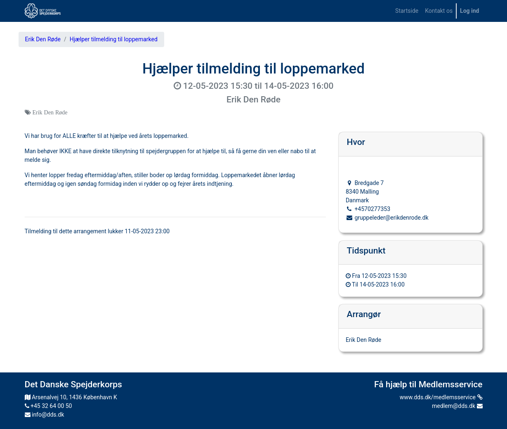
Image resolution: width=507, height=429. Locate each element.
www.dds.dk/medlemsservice (441, 397)
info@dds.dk (44, 414)
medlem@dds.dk (457, 406)
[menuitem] (407, 11)
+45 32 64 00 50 (48, 406)
